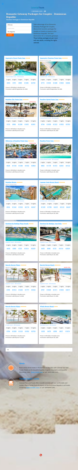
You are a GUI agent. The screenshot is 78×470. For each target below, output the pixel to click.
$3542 (33, 290)
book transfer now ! (33, 387)
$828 (8, 166)
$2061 (61, 166)
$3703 (68, 124)
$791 (14, 83)
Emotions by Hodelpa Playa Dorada (17, 224)
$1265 (20, 290)
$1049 (49, 290)
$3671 (68, 290)
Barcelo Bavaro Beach (47, 265)
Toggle (3, 4)
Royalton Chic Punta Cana (14, 99)
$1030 (49, 83)
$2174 (27, 207)
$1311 (55, 290)
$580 (14, 248)
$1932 (27, 166)
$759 (8, 290)
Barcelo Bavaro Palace (13, 265)
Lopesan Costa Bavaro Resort (49, 182)
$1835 (61, 290)
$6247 (68, 207)
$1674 (67, 331)
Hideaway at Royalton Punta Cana (17, 141)
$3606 (68, 83)
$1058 (49, 124)
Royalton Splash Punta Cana (49, 99)
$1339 (43, 207)
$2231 (56, 207)
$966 (14, 124)
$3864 (33, 166)
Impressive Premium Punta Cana (51, 58)
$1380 (20, 166)
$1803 (61, 83)
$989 (20, 83)
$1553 (20, 207)
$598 (55, 331)
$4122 (68, 166)
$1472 (55, 166)
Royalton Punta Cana (47, 141)
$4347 (33, 207)
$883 (42, 166)
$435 (8, 248)
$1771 (27, 290)
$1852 (61, 124)
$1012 (14, 290)
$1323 (55, 124)
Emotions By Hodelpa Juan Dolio (51, 224)
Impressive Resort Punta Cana (15, 58)
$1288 (55, 83)
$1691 (27, 124)
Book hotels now (37, 372)
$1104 (14, 166)
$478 (49, 331)
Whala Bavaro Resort (47, 306)
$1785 (49, 207)
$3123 (62, 207)
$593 (8, 83)
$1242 (14, 207)
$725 (8, 124)
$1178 (49, 166)
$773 (42, 83)
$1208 (20, 124)
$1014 (26, 248)
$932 (8, 207)
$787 (42, 290)
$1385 (26, 83)
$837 (61, 331)
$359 (43, 331)
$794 (42, 124)
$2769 (33, 83)
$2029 (33, 248)
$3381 (33, 124)
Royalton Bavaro (11, 182)
